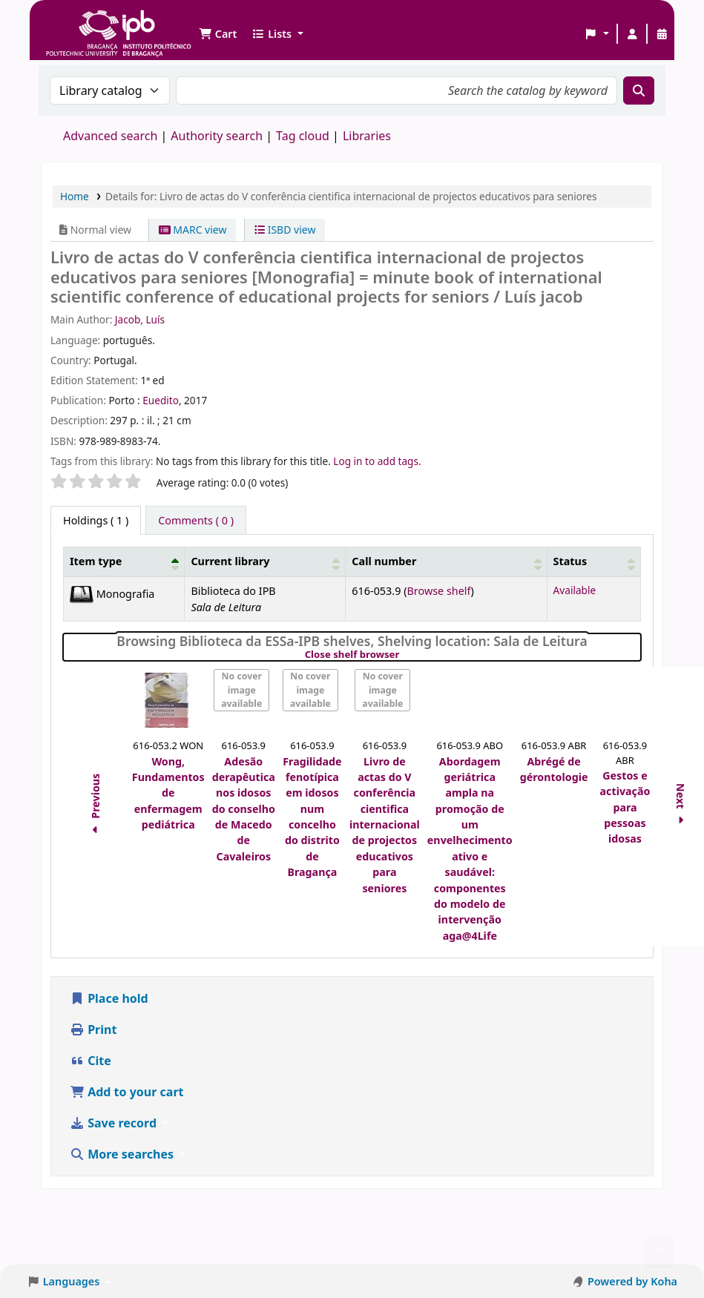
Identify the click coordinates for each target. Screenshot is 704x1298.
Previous (95, 806)
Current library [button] (230, 561)
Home (74, 196)
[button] (218, 34)
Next (681, 805)
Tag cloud (302, 136)
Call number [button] (384, 561)
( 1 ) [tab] (95, 520)
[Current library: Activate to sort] (265, 561)
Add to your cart (127, 1092)
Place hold (109, 998)
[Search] (638, 90)
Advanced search (110, 136)
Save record (114, 1123)
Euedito (160, 400)
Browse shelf (438, 591)
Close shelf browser (403, 655)
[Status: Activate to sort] (593, 561)
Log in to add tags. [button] (377, 461)
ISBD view (284, 230)
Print (93, 1029)
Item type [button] (96, 561)
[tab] (195, 521)
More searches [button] (123, 1154)
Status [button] (570, 561)
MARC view (193, 230)
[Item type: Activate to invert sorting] (124, 561)
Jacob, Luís (140, 319)
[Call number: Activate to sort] (446, 561)
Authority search (217, 136)
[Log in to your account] (632, 34)
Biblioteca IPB (82, 22)
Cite (90, 1060)
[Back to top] (659, 1252)
